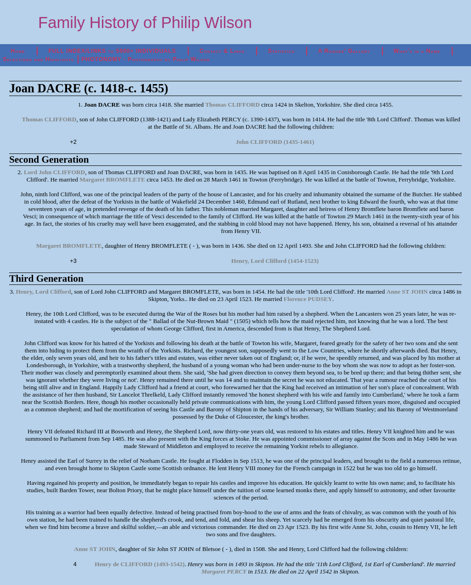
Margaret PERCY (224, 571)
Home (18, 51)
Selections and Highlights (38, 59)
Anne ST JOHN (407, 291)
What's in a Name (416, 51)
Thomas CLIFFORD (232, 104)
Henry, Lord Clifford (43, 291)
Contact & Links (222, 51)
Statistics (281, 51)
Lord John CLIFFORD (54, 172)
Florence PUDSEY (308, 298)
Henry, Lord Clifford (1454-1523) (275, 260)
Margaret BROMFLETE (112, 179)
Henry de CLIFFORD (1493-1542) (140, 564)
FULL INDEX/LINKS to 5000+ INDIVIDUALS (112, 51)
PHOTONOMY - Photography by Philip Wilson (146, 59)
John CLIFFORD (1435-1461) (275, 141)
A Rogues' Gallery (344, 51)
